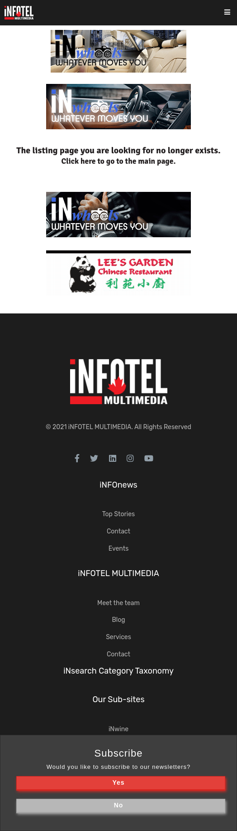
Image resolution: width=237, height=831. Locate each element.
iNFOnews (118, 485)
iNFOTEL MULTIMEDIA (100, 427)
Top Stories (118, 514)
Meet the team (118, 603)
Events (119, 548)
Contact (118, 531)
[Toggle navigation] (233, 13)
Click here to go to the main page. (119, 161)
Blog (118, 620)
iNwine (118, 729)
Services (118, 637)
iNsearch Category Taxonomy (118, 671)
